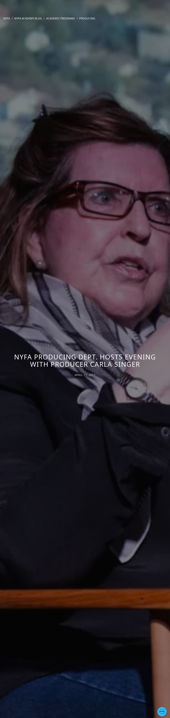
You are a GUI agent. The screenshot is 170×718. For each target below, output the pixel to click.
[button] (162, 711)
